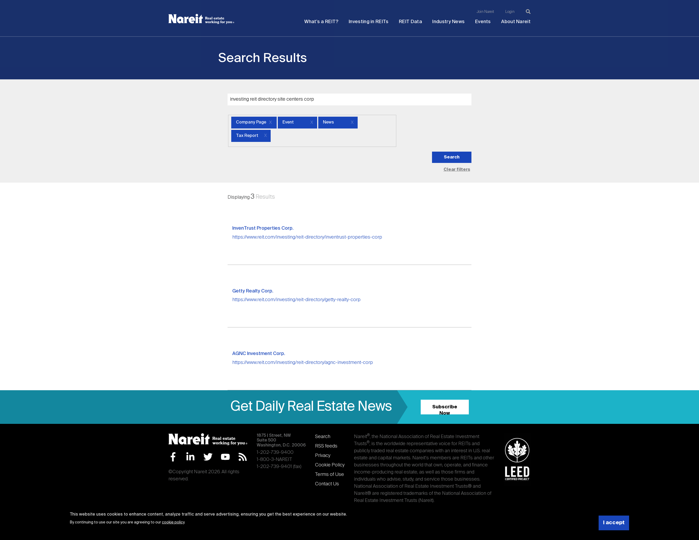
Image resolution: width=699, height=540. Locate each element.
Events (483, 21)
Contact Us (327, 484)
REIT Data (410, 21)
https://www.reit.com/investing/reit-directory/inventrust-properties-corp (307, 237)
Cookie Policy (330, 465)
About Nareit (516, 21)
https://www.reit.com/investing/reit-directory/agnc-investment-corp (302, 362)
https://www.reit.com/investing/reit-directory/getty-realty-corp (296, 299)
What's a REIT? (321, 21)
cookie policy (173, 522)
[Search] (528, 11)
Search (322, 436)
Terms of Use (329, 474)
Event (288, 122)
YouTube (225, 456)
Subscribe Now (444, 409)
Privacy (322, 455)
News (328, 122)
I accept (614, 523)
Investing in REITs (368, 21)
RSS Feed (242, 456)
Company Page (251, 122)
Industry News (448, 21)
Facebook (173, 456)
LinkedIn (190, 456)
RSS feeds (326, 446)
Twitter (208, 456)
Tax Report (247, 136)
